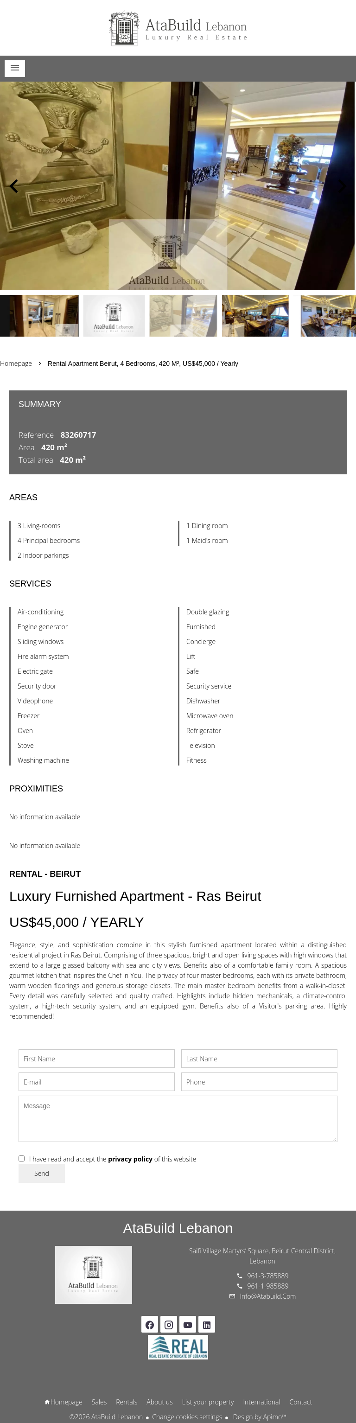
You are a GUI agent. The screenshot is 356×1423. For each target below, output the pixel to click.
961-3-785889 (268, 1275)
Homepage (178, 28)
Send (41, 1173)
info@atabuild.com (268, 1296)
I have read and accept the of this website (112, 1159)
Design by (258, 1416)
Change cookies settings (187, 1416)
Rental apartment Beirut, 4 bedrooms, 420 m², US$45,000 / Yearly (143, 363)
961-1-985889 (268, 1286)
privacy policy (130, 1159)
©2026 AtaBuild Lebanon (106, 1416)
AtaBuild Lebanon (178, 1228)
